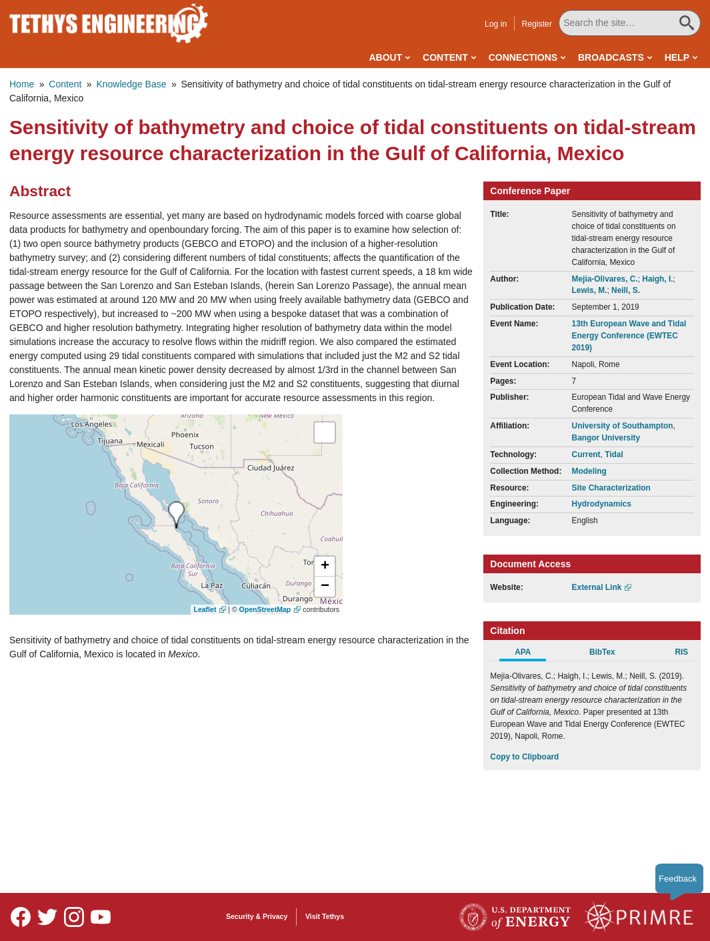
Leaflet (205, 609)
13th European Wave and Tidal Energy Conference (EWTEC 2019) (629, 335)
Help (677, 57)
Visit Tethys (324, 916)
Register (538, 24)
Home (21, 84)
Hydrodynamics (601, 504)
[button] (325, 567)
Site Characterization (611, 488)
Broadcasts (611, 57)
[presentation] (176, 515)
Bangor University (606, 437)
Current (586, 454)
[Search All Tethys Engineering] (630, 23)
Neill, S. (625, 290)
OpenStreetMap (265, 609)
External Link (597, 587)
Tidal (614, 454)
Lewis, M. (589, 290)
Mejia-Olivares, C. (605, 279)
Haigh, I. (657, 279)
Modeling (589, 471)
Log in (497, 24)
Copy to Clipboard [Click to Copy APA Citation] (524, 756)
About (385, 57)
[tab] (529, 654)
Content (445, 57)
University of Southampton (622, 425)
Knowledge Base (131, 84)
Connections (523, 57)
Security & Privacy (256, 916)
